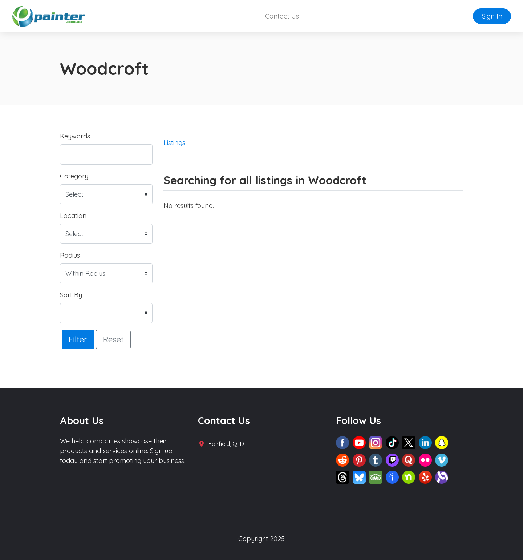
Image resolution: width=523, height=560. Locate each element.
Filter (78, 339)
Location (73, 215)
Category (74, 176)
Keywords (75, 136)
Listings (174, 142)
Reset (113, 339)
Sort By (71, 295)
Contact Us (282, 16)
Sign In (492, 16)
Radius (70, 255)
